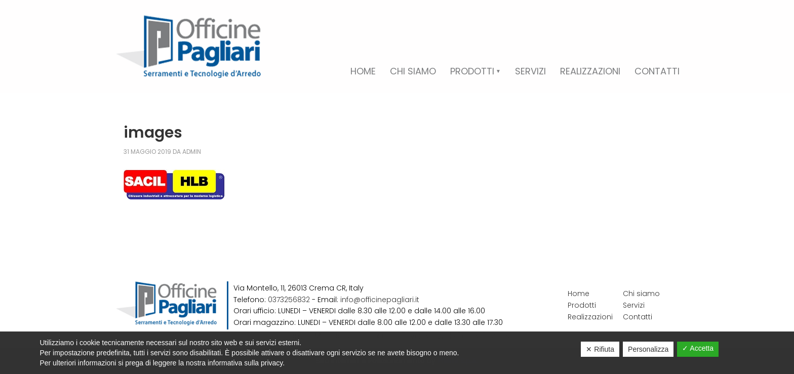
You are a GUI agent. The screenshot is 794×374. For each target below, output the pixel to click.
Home (578, 293)
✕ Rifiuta (600, 349)
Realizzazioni (590, 317)
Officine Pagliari (188, 46)
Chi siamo (641, 293)
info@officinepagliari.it (379, 300)
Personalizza (648, 349)
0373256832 (289, 300)
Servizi (634, 305)
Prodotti (582, 305)
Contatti (637, 317)
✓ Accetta (697, 348)
